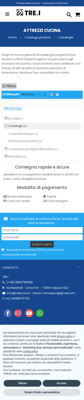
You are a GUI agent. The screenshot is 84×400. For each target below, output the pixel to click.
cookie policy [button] (30, 351)
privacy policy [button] (65, 336)
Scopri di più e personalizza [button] (41, 392)
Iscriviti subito (42, 244)
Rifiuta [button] (22, 383)
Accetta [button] (61, 383)
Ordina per (11, 94)
